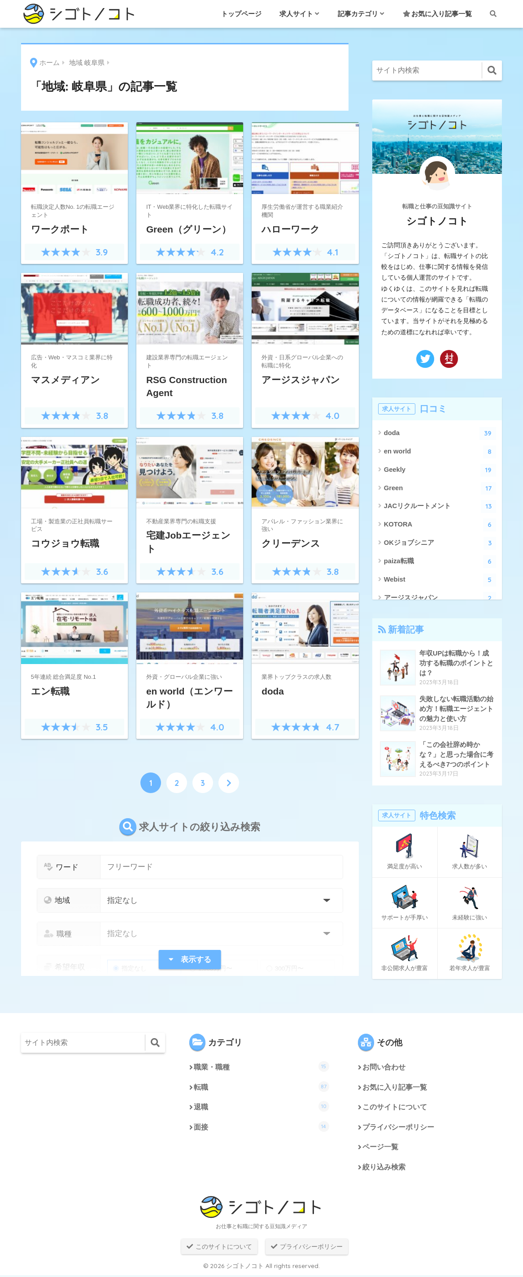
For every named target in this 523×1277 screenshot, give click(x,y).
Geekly (440, 470)
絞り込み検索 (383, 1169)
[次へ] (228, 782)
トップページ (241, 13)
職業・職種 (261, 1066)
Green (440, 488)
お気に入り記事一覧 (437, 13)
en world (440, 451)
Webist (440, 580)
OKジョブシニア (440, 543)
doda (440, 433)
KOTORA (440, 524)
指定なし (130, 968)
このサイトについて (394, 1108)
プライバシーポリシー (398, 1128)
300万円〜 (285, 968)
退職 (261, 1106)
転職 (261, 1086)
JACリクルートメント (440, 506)
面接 (261, 1127)
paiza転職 (440, 561)
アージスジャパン (440, 598)
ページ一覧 (380, 1148)
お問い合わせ (383, 1067)
